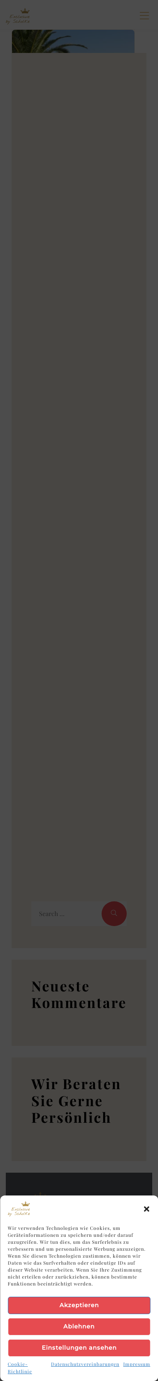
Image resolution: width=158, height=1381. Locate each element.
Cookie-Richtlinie (20, 1367)
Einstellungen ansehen (79, 1347)
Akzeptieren (79, 1305)
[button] (146, 1209)
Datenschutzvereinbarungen (85, 1364)
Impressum (136, 1364)
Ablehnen (79, 1326)
